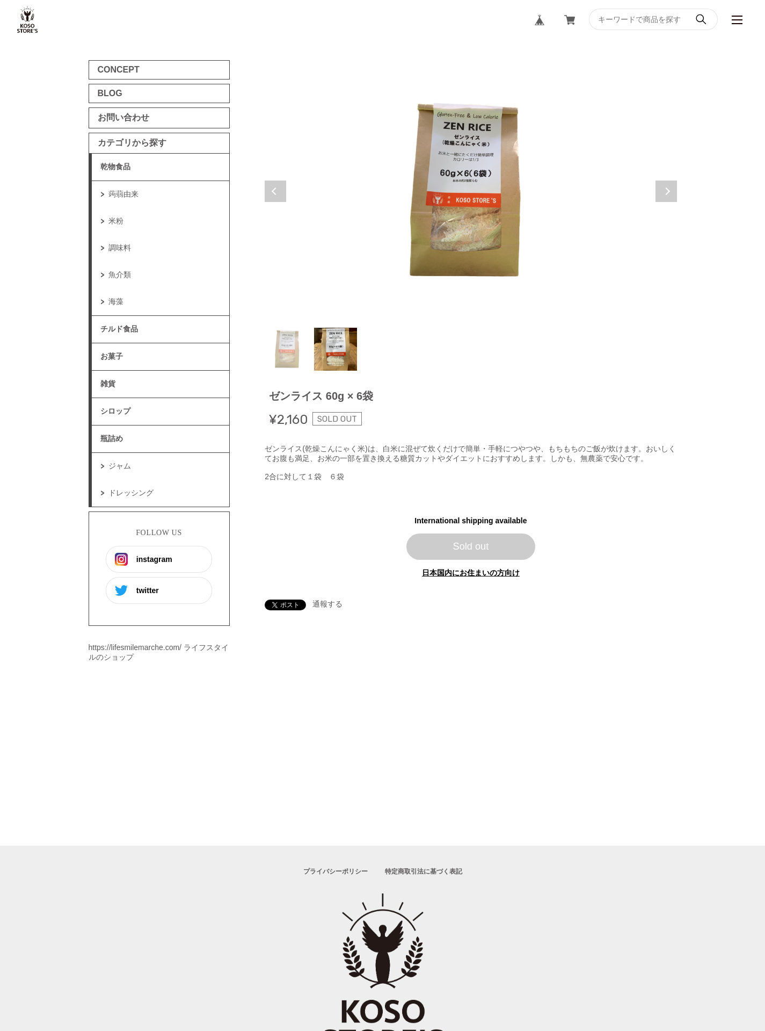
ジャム (119, 466)
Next (666, 191)
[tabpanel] (471, 191)
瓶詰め (111, 438)
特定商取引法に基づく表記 (423, 871)
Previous (275, 191)
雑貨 (107, 383)
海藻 (115, 301)
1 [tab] (288, 349)
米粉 (115, 221)
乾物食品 (115, 166)
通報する (327, 604)
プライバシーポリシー (335, 871)
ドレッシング (131, 492)
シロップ (115, 411)
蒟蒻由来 (123, 194)
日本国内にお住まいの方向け (471, 572)
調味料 (119, 247)
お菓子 (111, 356)
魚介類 (119, 274)
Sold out (471, 546)
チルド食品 (119, 329)
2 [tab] (335, 349)
